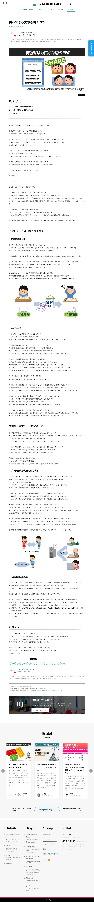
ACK (77, 841)
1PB (72, 844)
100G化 (80, 844)
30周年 (75, 844)
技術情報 (71, 9)
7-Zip (69, 837)
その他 (61, 9)
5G (72, 837)
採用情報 (9, 863)
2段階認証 (71, 846)
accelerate (64, 848)
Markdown (25, 663)
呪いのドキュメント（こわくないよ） (22, 809)
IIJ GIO (13, 857)
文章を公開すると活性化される (22, 110)
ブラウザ (56, 663)
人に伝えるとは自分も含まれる (22, 106)
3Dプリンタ (76, 837)
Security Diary (33, 849)
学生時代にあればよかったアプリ (72, 809)
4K (67, 846)
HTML (19, 663)
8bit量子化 (84, 846)
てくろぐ (33, 888)
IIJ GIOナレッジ (33, 870)
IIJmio (13, 848)
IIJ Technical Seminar (26, 9)
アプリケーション (40, 663)
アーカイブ (47, 839)
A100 (75, 846)
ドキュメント (49, 663)
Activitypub (64, 837)
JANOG (41, 9)
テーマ (45, 844)
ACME (64, 846)
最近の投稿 (47, 834)
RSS (46, 860)
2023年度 (70, 848)
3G (83, 844)
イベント (51, 9)
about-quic (68, 840)
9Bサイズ (68, 844)
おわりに (15, 113)
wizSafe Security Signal (33, 838)
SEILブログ (33, 880)
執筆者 (45, 849)
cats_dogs (13, 663)
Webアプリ (32, 663)
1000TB (79, 846)
